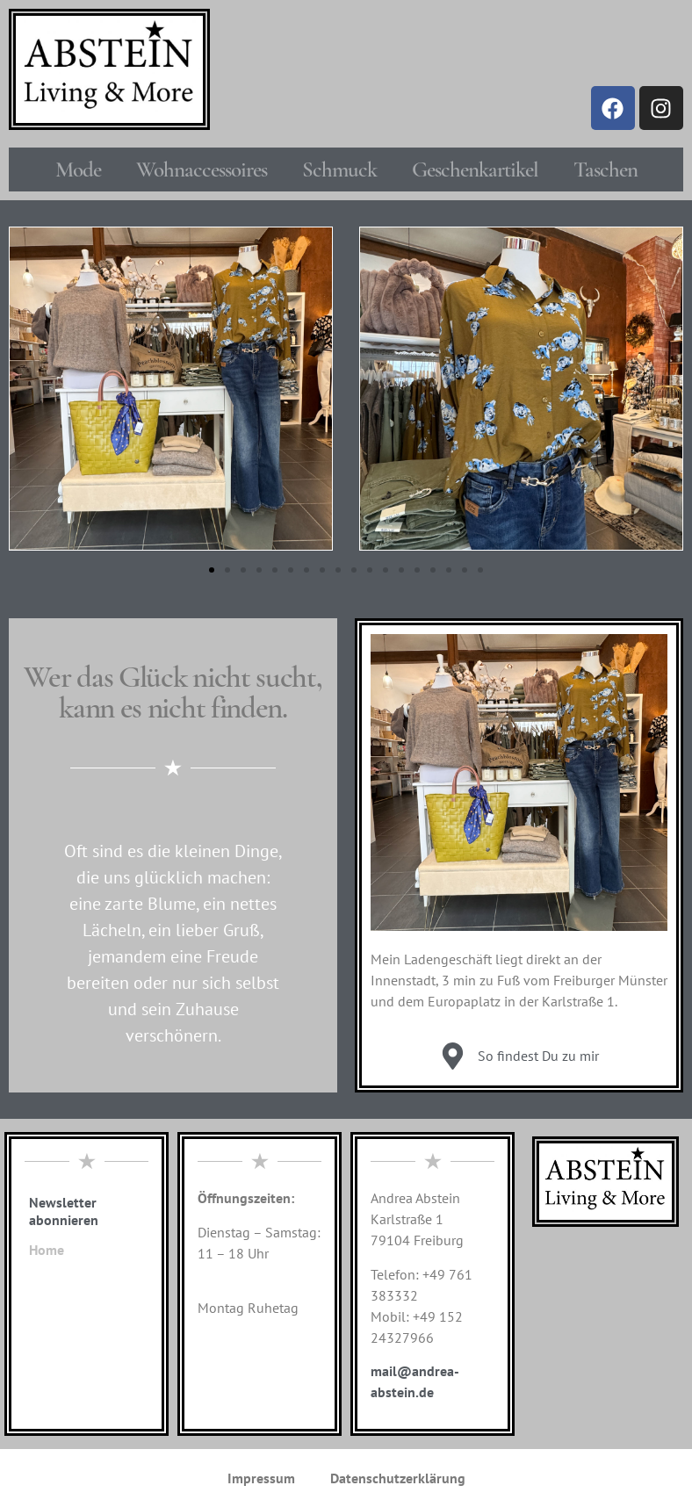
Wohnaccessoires (201, 169)
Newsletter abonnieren (63, 1211)
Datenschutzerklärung (397, 1478)
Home (46, 1249)
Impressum (261, 1478)
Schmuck (339, 169)
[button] (211, 570)
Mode (78, 169)
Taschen (605, 169)
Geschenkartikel (475, 169)
